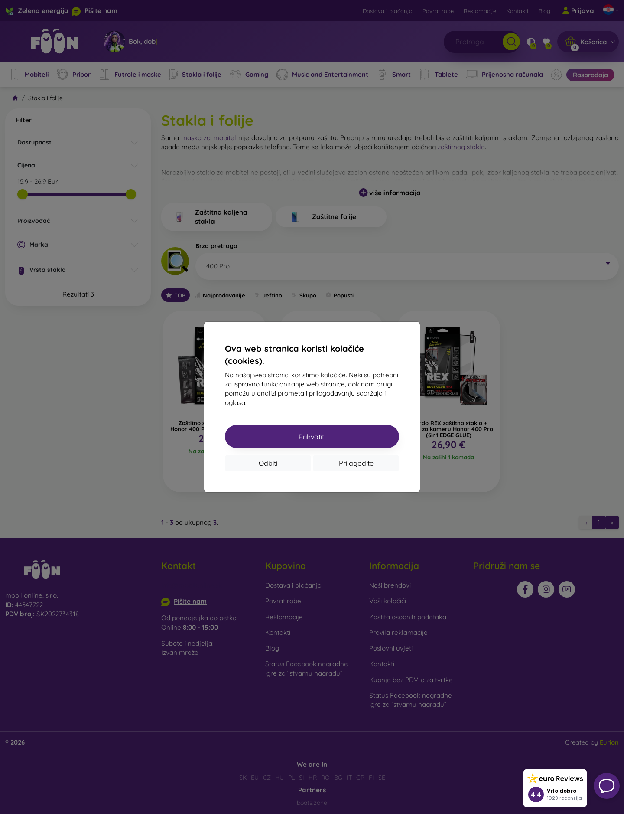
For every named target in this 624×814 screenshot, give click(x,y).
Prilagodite (356, 463)
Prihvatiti (312, 436)
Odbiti (268, 463)
